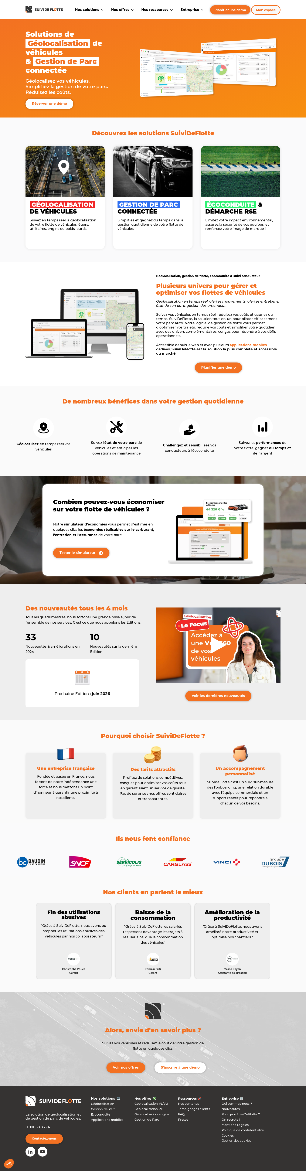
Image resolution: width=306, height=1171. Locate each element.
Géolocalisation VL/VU (151, 1104)
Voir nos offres (126, 1067)
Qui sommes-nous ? (237, 1104)
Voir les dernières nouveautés (218, 696)
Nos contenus (188, 1104)
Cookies (228, 1135)
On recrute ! (231, 1119)
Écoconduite (100, 1114)
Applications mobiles (107, 1120)
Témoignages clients (194, 1109)
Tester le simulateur (81, 553)
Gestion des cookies (236, 1141)
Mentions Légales (235, 1125)
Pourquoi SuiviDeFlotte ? (241, 1114)
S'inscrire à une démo (180, 1067)
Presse (183, 1119)
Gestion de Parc (103, 1109)
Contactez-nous (44, 1138)
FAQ (181, 1114)
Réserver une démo (49, 104)
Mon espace (266, 10)
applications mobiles (248, 345)
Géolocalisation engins (152, 1114)
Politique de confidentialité (243, 1130)
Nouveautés (231, 1109)
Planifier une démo (230, 10)
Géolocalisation (102, 1104)
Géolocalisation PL (149, 1109)
